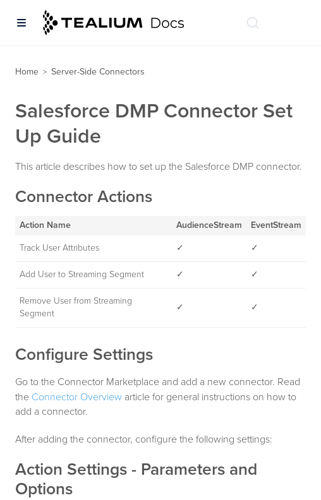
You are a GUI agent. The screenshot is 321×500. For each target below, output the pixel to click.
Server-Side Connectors (98, 71)
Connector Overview (77, 397)
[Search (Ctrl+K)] (253, 22)
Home (27, 71)
